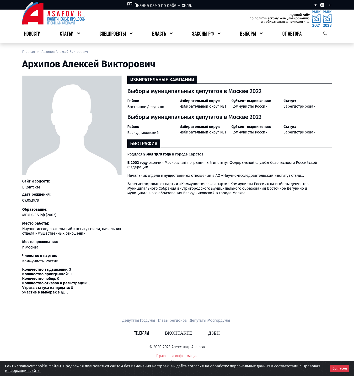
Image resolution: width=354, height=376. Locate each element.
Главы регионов (173, 320)
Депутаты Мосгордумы (210, 320)
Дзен (206, 333)
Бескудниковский (143, 132)
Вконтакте (178, 333)
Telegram (149, 333)
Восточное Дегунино (145, 107)
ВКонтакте (31, 187)
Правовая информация (177, 356)
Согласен (340, 368)
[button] (70, 34)
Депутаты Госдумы (139, 320)
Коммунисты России (249, 106)
